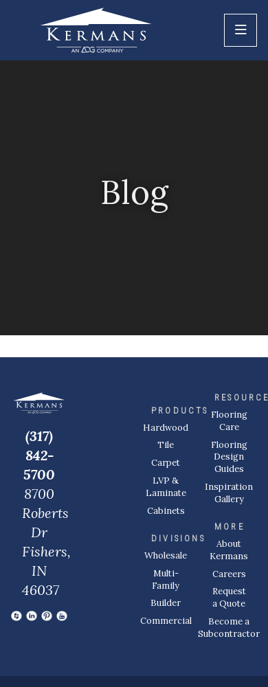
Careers (229, 574)
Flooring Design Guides (229, 457)
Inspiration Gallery (229, 493)
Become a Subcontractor (229, 628)
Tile (165, 445)
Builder (165, 603)
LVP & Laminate (166, 487)
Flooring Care (229, 421)
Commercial (166, 621)
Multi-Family (165, 579)
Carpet (165, 463)
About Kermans (229, 550)
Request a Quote (229, 597)
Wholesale (165, 555)
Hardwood (165, 427)
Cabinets (166, 511)
